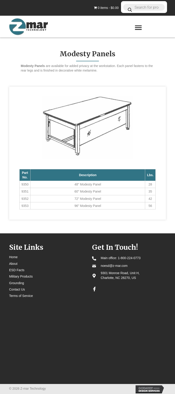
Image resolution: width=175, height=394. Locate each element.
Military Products (21, 276)
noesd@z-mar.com (114, 266)
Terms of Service (21, 296)
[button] (94, 289)
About (13, 263)
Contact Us (17, 289)
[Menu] (138, 28)
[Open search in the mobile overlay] (144, 7)
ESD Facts (16, 270)
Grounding (16, 283)
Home (13, 257)
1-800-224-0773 (129, 258)
